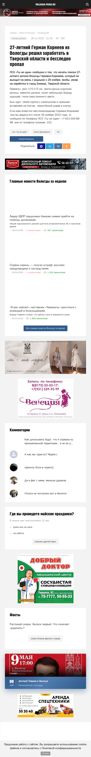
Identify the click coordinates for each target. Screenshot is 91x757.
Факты (15, 615)
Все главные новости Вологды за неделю (45, 328)
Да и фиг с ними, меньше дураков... (46, 480)
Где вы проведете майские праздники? (42, 514)
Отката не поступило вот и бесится (45, 493)
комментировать (26, 139)
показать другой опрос (45, 541)
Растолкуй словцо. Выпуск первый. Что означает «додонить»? (39, 626)
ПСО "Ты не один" (19, 132)
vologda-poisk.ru (45, 4)
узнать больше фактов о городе (45, 638)
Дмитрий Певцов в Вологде (33, 681)
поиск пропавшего (42, 132)
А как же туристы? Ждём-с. (41, 454)
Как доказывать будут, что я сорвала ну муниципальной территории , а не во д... (49, 441)
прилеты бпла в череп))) (39, 467)
